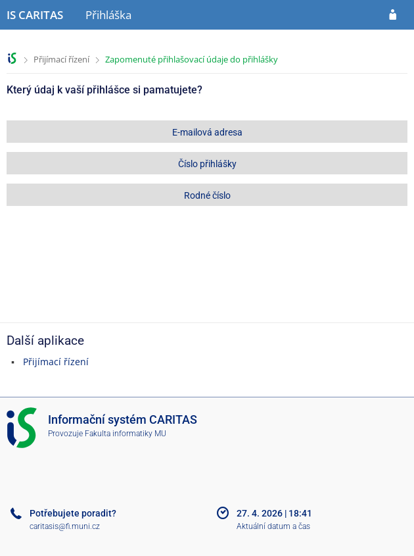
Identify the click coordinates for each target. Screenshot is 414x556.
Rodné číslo (207, 195)
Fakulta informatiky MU (125, 433)
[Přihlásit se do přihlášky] (392, 15)
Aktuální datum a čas (273, 526)
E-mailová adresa (207, 132)
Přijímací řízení (61, 59)
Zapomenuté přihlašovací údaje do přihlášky (191, 59)
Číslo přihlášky (207, 164)
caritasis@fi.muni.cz (65, 526)
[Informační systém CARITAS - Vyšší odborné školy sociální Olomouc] (35, 15)
